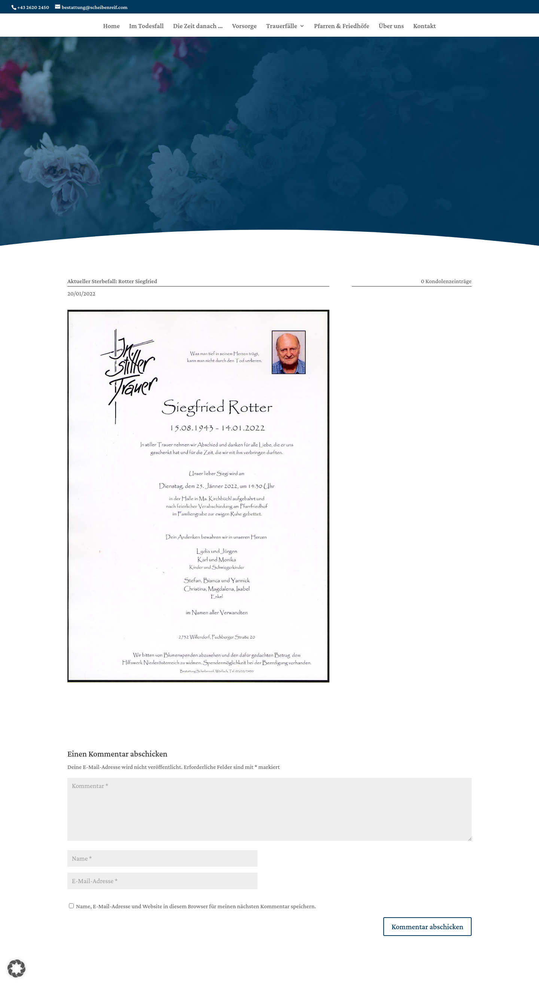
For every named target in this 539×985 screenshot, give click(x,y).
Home (111, 26)
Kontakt (424, 26)
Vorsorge (244, 26)
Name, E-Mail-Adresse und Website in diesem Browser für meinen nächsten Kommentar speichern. (196, 906)
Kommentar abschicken (427, 926)
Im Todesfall (146, 26)
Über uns (391, 26)
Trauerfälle (281, 26)
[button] (16, 968)
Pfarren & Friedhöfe (341, 26)
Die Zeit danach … (198, 26)
